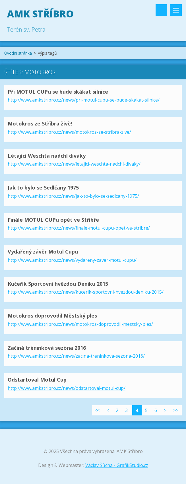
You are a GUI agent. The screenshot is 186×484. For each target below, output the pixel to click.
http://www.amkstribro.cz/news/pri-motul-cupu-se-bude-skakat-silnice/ (84, 100)
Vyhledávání (161, 10)
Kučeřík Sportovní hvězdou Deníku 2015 (58, 283)
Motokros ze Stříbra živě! (40, 123)
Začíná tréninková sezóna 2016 (47, 347)
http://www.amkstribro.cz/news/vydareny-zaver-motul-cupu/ (72, 260)
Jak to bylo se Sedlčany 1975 (43, 187)
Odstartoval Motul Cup (37, 379)
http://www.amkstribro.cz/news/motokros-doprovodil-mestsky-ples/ (80, 324)
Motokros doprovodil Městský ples (52, 315)
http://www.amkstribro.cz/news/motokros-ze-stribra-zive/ (69, 132)
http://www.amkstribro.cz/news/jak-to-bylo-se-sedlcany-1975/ (73, 196)
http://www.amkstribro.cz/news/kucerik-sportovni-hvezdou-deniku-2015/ (86, 292)
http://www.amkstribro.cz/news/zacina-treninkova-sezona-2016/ (76, 356)
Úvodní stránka (18, 53)
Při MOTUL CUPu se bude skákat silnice (58, 91)
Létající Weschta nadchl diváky (47, 155)
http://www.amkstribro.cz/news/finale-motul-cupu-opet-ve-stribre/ (79, 228)
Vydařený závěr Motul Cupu (43, 251)
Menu (176, 10)
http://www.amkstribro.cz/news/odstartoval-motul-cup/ (66, 388)
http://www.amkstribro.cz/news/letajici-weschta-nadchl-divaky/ (74, 164)
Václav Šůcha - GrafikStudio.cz (116, 465)
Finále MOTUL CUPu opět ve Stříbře (53, 219)
